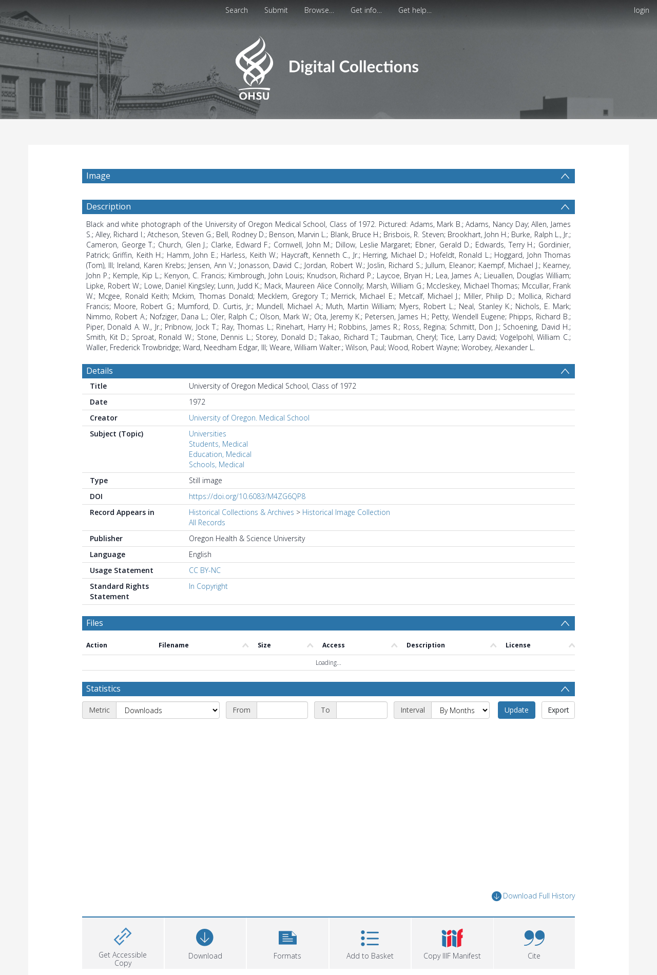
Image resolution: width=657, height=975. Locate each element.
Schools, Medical (216, 464)
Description (108, 206)
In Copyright (208, 586)
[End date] (362, 710)
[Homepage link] (328, 65)
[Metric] (168, 710)
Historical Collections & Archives (241, 512)
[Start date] (282, 710)
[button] (287, 941)
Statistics (103, 688)
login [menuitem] (641, 10)
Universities (207, 433)
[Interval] (460, 710)
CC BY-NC (205, 570)
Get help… (415, 10)
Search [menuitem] (236, 10)
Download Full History (533, 896)
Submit (276, 10)
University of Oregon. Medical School (249, 418)
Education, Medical (220, 454)
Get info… (366, 10)
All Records (207, 522)
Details (99, 370)
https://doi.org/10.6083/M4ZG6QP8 (247, 496)
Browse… (319, 10)
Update (517, 710)
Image (98, 175)
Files (94, 622)
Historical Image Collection (346, 512)
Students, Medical (218, 444)
